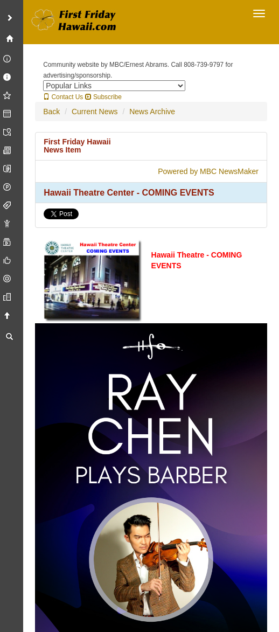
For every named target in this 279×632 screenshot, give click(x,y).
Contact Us (63, 97)
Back (51, 111)
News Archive (152, 111)
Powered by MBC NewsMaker (208, 171)
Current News (95, 111)
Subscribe (103, 97)
